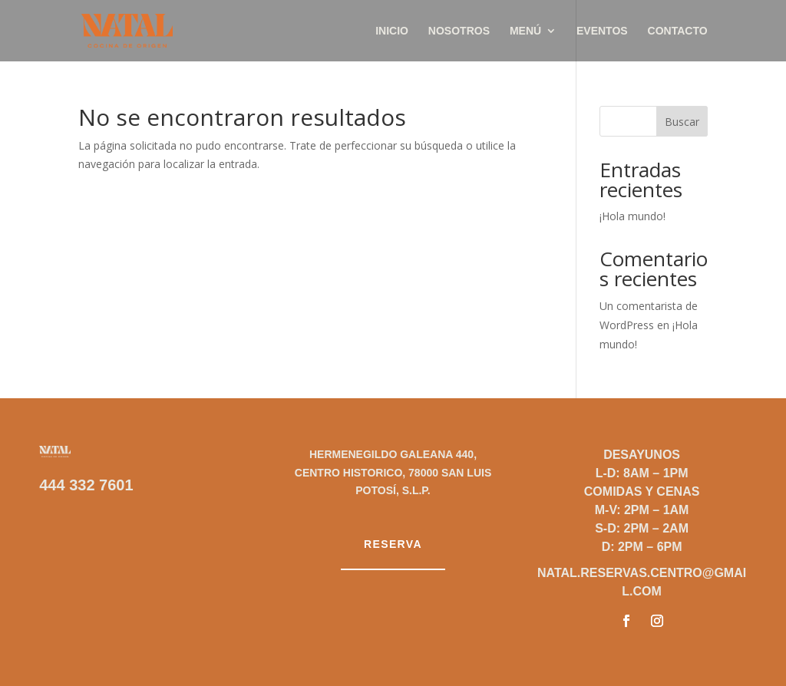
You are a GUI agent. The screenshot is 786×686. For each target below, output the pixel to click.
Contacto (678, 31)
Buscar (682, 121)
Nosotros (459, 31)
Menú (525, 31)
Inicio (391, 31)
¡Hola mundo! (632, 216)
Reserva (393, 544)
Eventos (602, 31)
